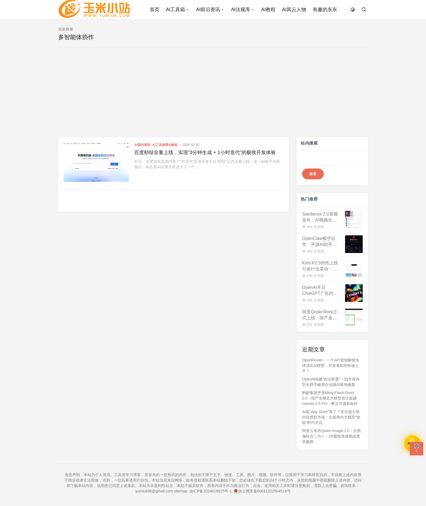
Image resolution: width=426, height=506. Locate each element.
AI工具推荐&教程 (164, 145)
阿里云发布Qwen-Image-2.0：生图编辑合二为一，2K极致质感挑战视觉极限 (331, 436)
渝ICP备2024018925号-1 (210, 491)
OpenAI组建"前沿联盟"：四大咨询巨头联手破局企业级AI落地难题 (330, 382)
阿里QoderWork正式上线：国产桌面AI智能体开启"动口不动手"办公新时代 (320, 315)
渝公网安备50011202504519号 (262, 491)
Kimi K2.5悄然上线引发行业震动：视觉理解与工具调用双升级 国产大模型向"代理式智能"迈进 (321, 266)
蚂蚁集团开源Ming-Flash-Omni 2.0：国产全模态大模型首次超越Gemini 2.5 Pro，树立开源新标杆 (330, 398)
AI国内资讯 (142, 145)
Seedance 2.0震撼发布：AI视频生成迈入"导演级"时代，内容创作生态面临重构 (321, 217)
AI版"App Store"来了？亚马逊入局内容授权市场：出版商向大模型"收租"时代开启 (331, 417)
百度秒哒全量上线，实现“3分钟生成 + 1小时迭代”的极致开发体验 (205, 152)
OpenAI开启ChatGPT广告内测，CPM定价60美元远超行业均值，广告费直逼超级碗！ (320, 290)
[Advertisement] (213, 96)
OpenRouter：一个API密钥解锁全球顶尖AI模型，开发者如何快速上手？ (330, 365)
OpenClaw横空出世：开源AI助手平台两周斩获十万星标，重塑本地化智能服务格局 (319, 242)
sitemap (180, 491)
